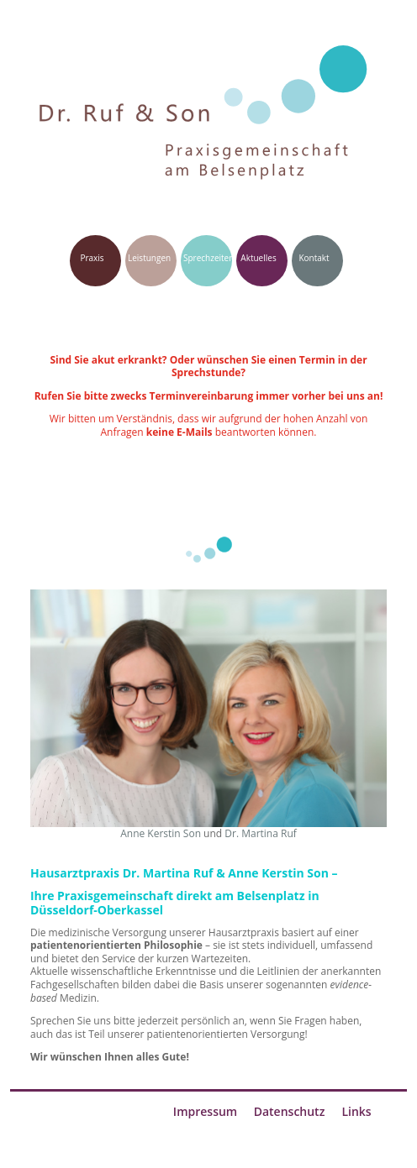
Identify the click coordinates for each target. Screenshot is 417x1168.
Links (356, 1111)
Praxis (91, 258)
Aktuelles (258, 258)
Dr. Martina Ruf (260, 833)
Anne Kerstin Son (160, 833)
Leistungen (149, 258)
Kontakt (313, 258)
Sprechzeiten (208, 258)
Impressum (205, 1111)
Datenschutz (289, 1111)
